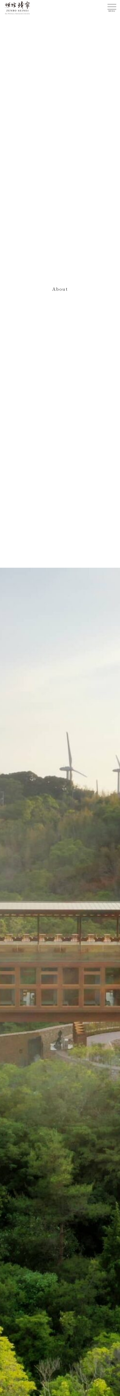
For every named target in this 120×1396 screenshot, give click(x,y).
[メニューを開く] (112, 6)
